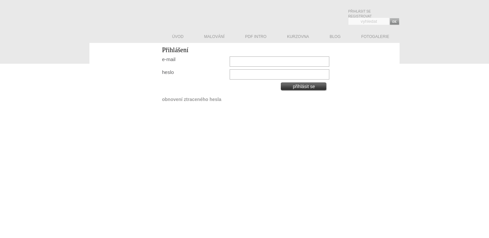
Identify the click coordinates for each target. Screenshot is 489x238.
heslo (168, 72)
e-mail (169, 59)
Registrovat (360, 16)
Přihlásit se (359, 11)
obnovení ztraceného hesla (191, 99)
